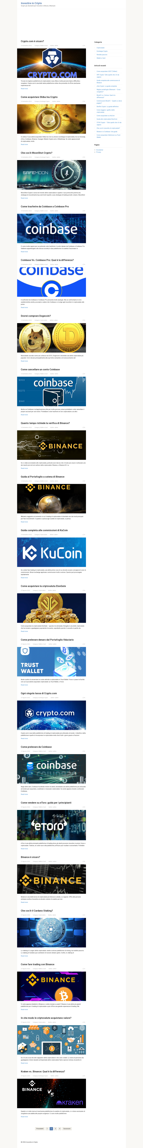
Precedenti (39, 1129)
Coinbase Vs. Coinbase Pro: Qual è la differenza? (51, 260)
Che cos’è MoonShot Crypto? (39, 152)
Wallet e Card (44, 45)
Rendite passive (102, 55)
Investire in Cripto (31, 3)
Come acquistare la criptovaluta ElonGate (47, 586)
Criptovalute (43, 320)
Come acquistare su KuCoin (106, 116)
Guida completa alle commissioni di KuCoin (48, 530)
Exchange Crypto (45, 101)
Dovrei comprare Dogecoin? (38, 315)
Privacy (98, 152)
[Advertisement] (71, 26)
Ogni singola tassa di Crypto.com (41, 693)
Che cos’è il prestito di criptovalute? (108, 128)
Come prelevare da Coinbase (39, 746)
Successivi (67, 1129)
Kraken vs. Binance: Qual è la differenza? (46, 1071)
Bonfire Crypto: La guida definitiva (107, 106)
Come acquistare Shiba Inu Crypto (42, 97)
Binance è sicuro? (32, 857)
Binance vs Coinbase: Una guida (107, 131)
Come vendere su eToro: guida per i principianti (51, 802)
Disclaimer (99, 150)
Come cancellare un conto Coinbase (43, 369)
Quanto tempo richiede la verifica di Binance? (49, 423)
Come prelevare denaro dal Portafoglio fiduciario (52, 639)
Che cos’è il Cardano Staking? (39, 910)
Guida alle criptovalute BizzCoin (107, 119)
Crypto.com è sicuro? (34, 41)
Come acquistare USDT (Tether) (107, 71)
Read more (24, 89)
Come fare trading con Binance (40, 964)
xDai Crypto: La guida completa (107, 86)
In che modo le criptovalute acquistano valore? (50, 1017)
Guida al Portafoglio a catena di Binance (46, 476)
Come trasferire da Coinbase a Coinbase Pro (49, 206)
